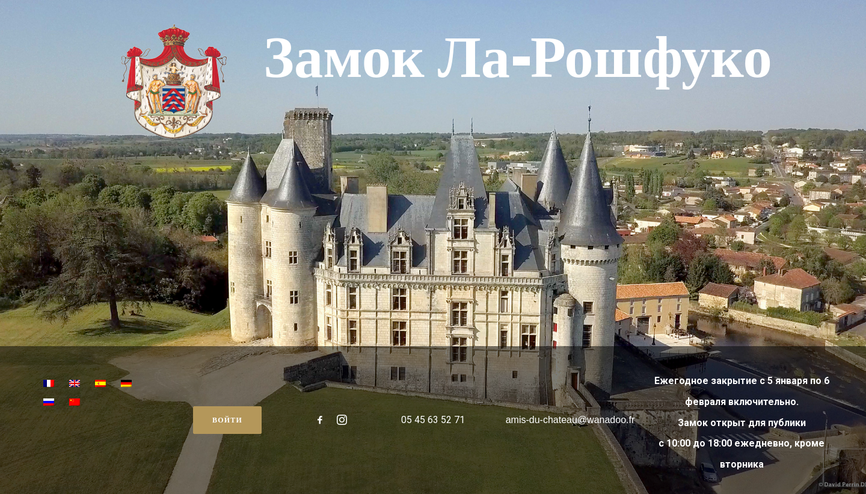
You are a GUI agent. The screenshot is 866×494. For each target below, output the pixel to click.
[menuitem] (48, 385)
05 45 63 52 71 (433, 419)
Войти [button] (227, 420)
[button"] (320, 422)
